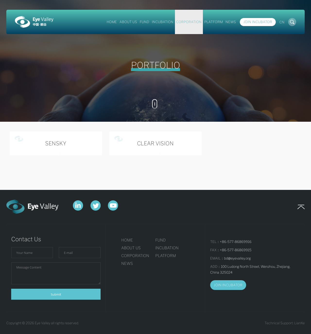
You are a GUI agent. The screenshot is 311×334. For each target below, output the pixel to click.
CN (282, 22)
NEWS (230, 22)
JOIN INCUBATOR (228, 285)
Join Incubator (257, 22)
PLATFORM (213, 22)
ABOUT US (128, 22)
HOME (112, 22)
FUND (144, 22)
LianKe (299, 323)
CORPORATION (189, 22)
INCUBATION (162, 22)
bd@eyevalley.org (237, 258)
